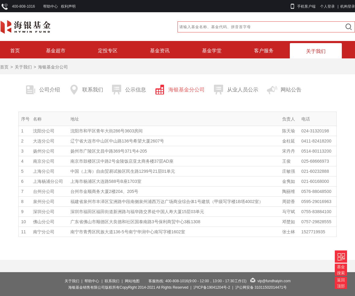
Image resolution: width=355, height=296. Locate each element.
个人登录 (327, 6)
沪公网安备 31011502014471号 (261, 287)
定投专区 (108, 50)
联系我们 (112, 281)
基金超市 (55, 50)
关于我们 (316, 51)
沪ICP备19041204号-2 (211, 287)
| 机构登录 (345, 6)
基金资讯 (160, 50)
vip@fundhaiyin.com (273, 281)
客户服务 (264, 50)
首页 (15, 50)
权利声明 (68, 6)
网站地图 (132, 281)
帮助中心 (50, 6)
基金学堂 (212, 50)
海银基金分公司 (53, 67)
